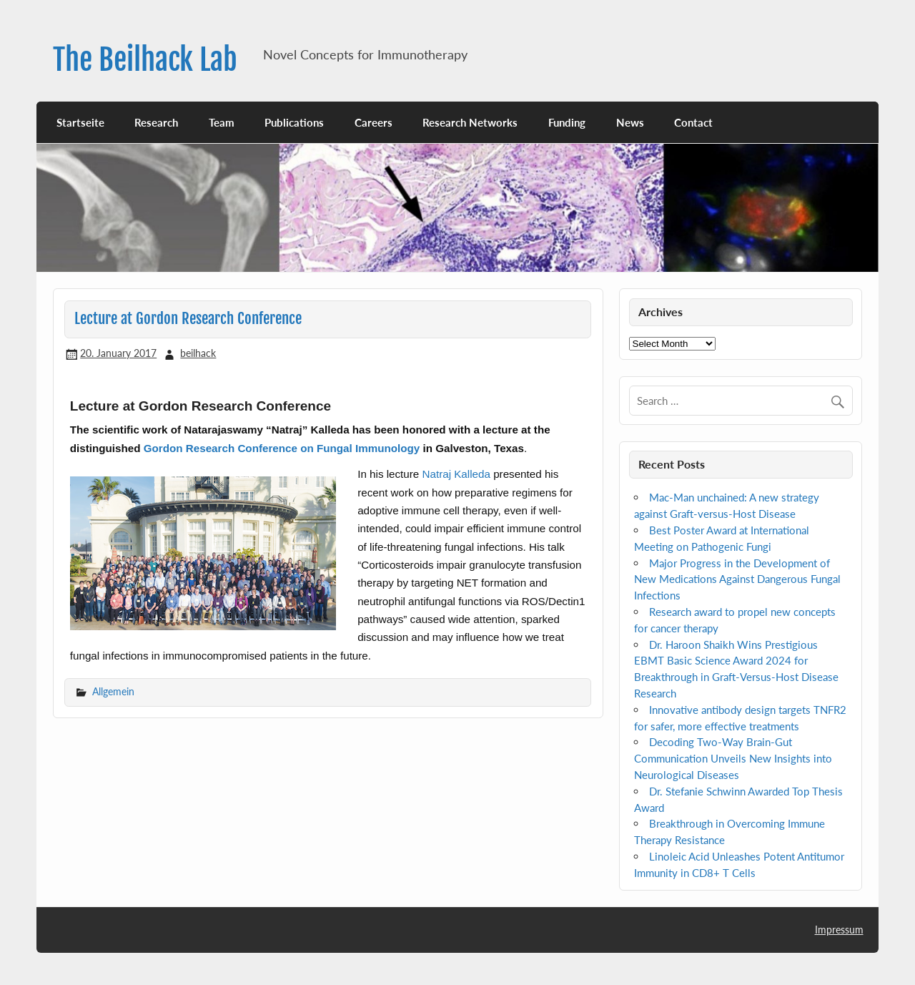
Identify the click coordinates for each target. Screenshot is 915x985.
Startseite (80, 122)
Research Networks (470, 122)
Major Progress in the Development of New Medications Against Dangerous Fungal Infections (737, 579)
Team (221, 122)
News (630, 122)
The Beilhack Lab (145, 59)
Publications (294, 122)
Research (156, 122)
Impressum (839, 929)
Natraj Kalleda (456, 474)
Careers (373, 122)
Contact (693, 122)
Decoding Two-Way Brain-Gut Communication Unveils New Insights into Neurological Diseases (733, 758)
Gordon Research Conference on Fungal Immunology (282, 448)
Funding (566, 122)
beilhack (198, 353)
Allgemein (113, 691)
